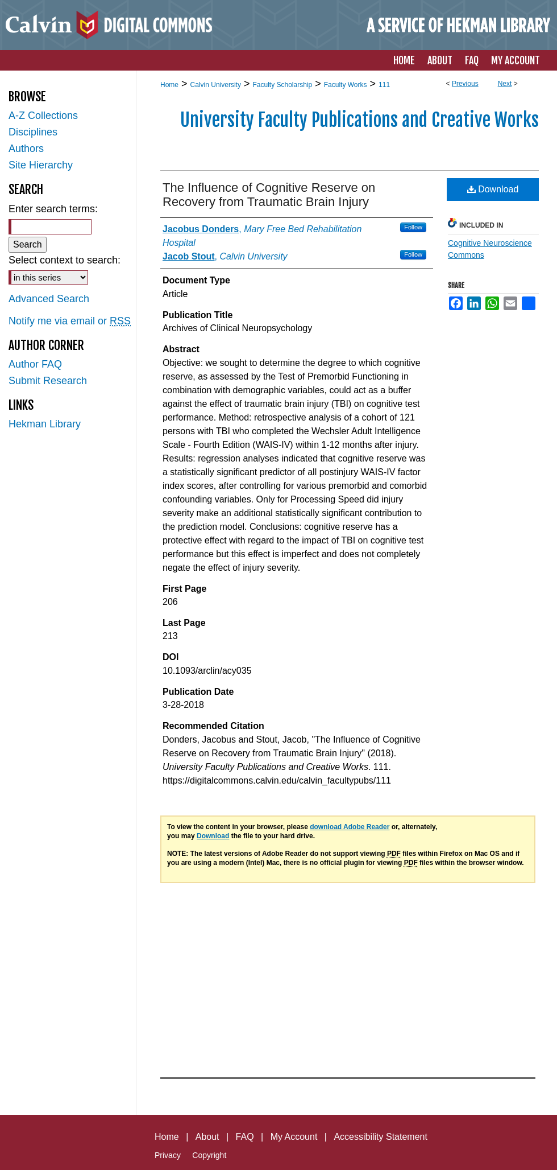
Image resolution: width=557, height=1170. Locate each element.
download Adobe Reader (349, 827)
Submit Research (48, 380)
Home (169, 85)
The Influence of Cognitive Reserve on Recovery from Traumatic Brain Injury (269, 194)
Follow (413, 227)
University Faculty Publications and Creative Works (359, 120)
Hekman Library (45, 424)
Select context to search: (64, 260)
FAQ (245, 1137)
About (207, 1137)
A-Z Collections (43, 115)
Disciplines (33, 132)
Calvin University (215, 85)
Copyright (209, 1155)
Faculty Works (345, 85)
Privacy (168, 1155)
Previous (465, 84)
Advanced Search (49, 298)
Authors (26, 148)
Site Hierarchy (41, 165)
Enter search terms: (53, 209)
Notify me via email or (70, 321)
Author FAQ (35, 364)
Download (493, 189)
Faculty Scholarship (282, 85)
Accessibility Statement (380, 1137)
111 (384, 85)
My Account (294, 1137)
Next (505, 84)
